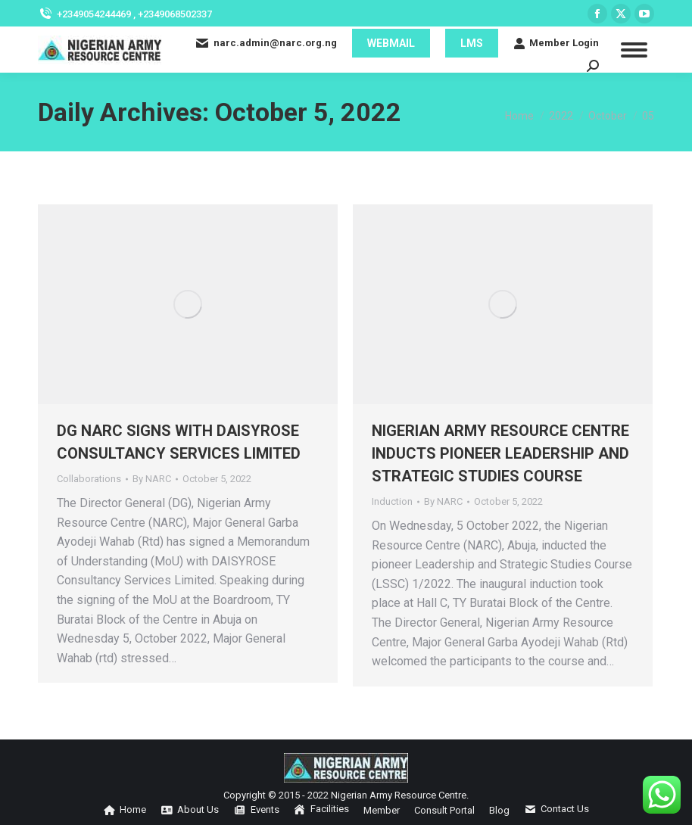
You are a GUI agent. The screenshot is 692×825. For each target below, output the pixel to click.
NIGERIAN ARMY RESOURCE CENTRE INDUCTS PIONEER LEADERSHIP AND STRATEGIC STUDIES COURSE (500, 453)
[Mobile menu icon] (634, 50)
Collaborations (89, 478)
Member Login (556, 43)
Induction (392, 501)
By (151, 478)
